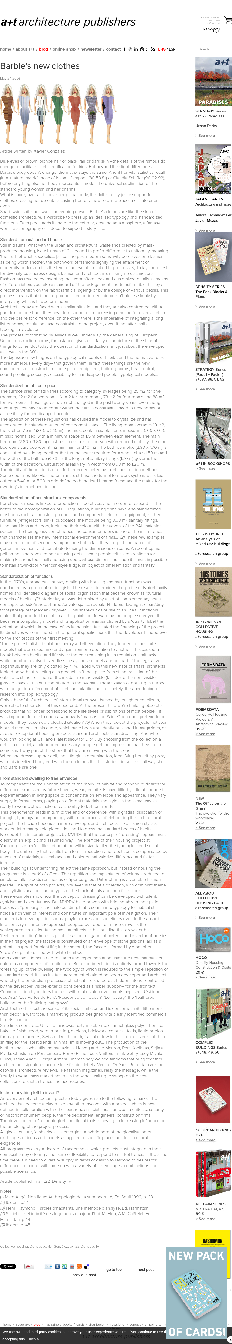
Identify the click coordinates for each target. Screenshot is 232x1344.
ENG (162, 49)
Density (35, 1246)
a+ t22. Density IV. (55, 1181)
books (67, 1324)
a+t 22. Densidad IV (84, 1246)
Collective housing (14, 1246)
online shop (64, 49)
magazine (51, 1324)
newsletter (91, 49)
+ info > (32, 1339)
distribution (97, 1324)
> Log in (215, 31)
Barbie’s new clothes (40, 66)
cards (80, 1324)
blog (43, 49)
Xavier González (55, 1246)
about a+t (25, 49)
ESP (172, 49)
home (5, 49)
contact (113, 49)
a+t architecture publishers (74, 22)
